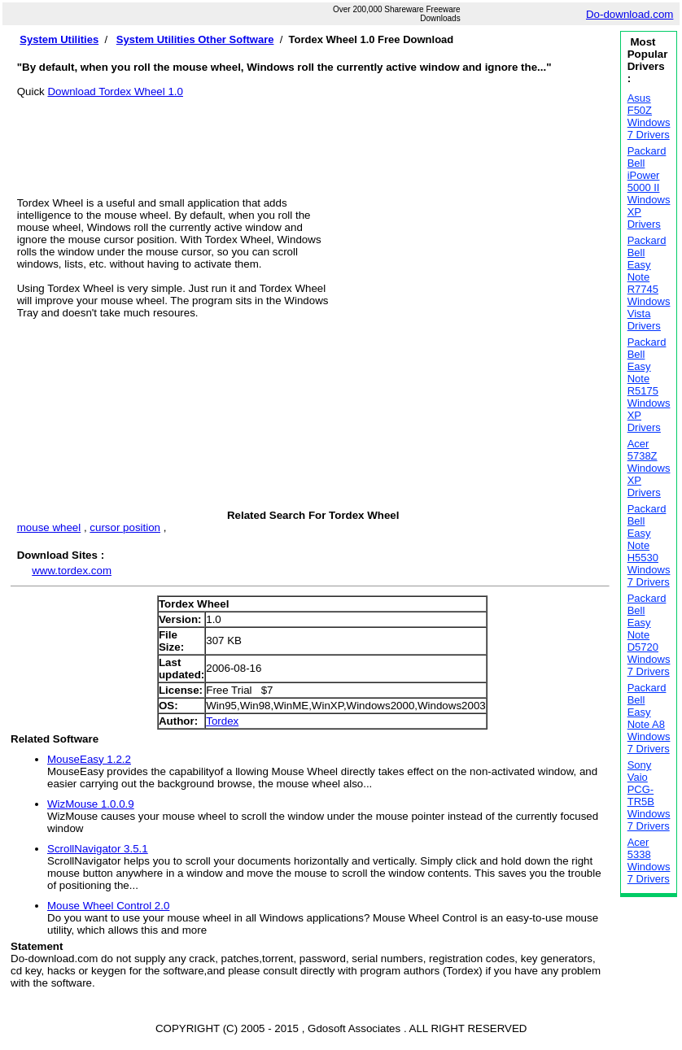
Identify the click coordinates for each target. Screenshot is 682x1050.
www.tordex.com (71, 570)
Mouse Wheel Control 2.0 (108, 906)
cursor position (125, 527)
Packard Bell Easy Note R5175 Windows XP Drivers (649, 385)
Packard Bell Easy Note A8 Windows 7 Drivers (649, 718)
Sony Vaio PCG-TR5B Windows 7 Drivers (649, 795)
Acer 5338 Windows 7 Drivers (649, 860)
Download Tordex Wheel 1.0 (114, 91)
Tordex (222, 721)
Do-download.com (629, 14)
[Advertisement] (313, 134)
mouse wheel (49, 527)
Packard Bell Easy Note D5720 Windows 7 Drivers (649, 634)
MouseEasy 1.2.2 (89, 759)
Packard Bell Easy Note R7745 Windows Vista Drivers (649, 283)
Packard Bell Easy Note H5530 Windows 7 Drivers (649, 545)
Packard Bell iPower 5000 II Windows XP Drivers (649, 187)
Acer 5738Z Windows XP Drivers (649, 468)
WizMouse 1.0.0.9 (90, 804)
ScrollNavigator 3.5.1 (97, 849)
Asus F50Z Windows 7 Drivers (649, 116)
